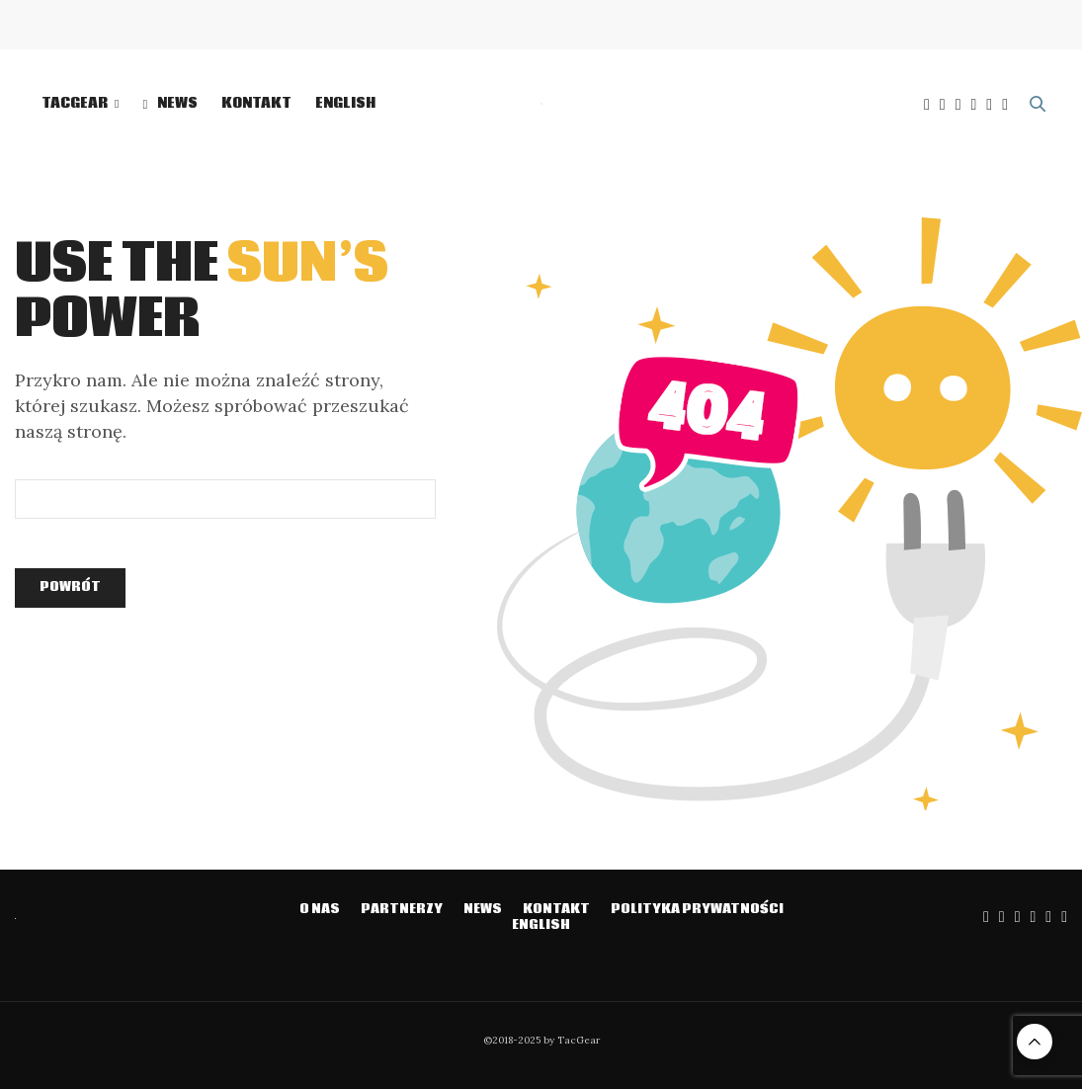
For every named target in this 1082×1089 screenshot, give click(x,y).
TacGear (75, 104)
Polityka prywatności (697, 909)
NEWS (170, 104)
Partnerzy (402, 909)
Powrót (70, 587)
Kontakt (256, 104)
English (345, 104)
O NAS (319, 909)
